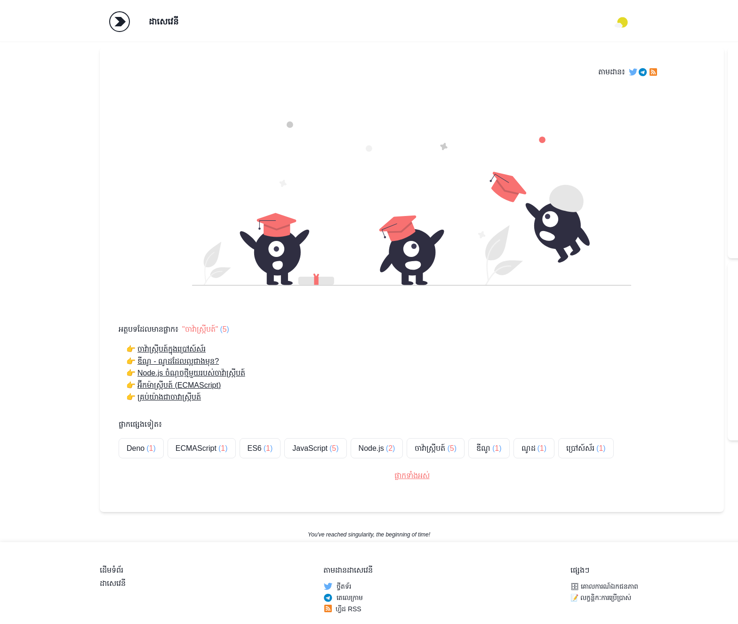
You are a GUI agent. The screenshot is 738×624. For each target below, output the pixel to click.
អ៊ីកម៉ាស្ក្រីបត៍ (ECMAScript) (179, 385)
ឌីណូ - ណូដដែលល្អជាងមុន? (178, 361)
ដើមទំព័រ (111, 570)
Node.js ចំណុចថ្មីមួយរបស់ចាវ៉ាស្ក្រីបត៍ (191, 373)
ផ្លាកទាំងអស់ (412, 476)
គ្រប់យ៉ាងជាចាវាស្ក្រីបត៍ (169, 397)
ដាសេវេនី (163, 21)
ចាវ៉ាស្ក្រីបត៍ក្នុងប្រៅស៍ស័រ (171, 349)
